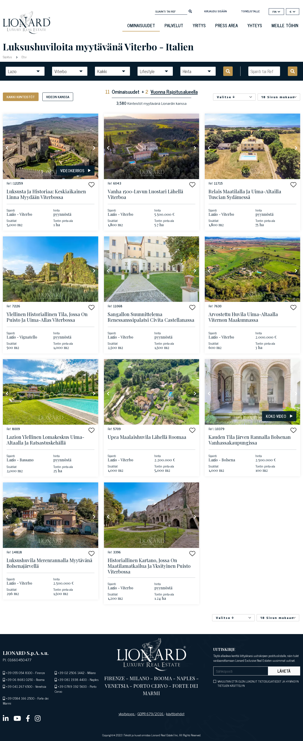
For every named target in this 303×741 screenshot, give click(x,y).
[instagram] (38, 718)
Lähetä (283, 671)
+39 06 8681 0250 (19, 679)
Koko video (279, 416)
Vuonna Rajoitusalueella (174, 91)
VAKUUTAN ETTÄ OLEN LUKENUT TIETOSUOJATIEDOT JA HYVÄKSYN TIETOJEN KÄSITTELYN (258, 683)
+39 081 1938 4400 (72, 679)
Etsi (24, 56)
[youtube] (17, 718)
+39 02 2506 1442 (71, 672)
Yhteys (254, 25)
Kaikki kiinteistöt (21, 96)
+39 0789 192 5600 (72, 686)
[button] (91, 185)
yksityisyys (127, 713)
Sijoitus (8, 56)
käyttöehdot (175, 713)
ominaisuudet (141, 25)
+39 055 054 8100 (19, 672)
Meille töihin (285, 25)
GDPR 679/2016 (150, 713)
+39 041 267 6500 (19, 686)
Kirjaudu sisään (215, 11)
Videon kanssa (57, 96)
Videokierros (75, 171)
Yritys (199, 25)
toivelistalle (250, 11)
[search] (190, 10)
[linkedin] (6, 718)
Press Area (226, 25)
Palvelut (174, 25)
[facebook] (28, 718)
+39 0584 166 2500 (20, 698)
